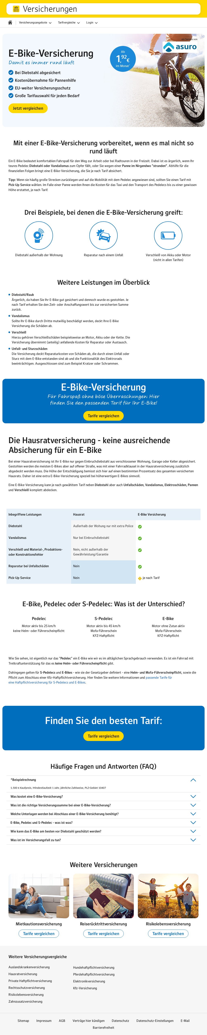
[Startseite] (10, 22)
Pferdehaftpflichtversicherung (94, 974)
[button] (28, 108)
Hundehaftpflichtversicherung (93, 967)
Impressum (44, 1021)
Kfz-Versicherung (85, 988)
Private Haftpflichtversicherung (30, 981)
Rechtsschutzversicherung (26, 988)
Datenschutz (120, 1021)
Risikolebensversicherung (26, 995)
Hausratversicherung (22, 974)
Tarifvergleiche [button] (69, 23)
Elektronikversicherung (89, 981)
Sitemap (23, 1021)
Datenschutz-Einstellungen (154, 1021)
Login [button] (92, 23)
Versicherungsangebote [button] (36, 23)
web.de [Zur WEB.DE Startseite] (16, 9)
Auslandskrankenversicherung (29, 967)
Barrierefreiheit (103, 1027)
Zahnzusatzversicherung (25, 1001)
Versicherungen (50, 9)
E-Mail (185, 1021)
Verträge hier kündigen (89, 1021)
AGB (62, 1021)
